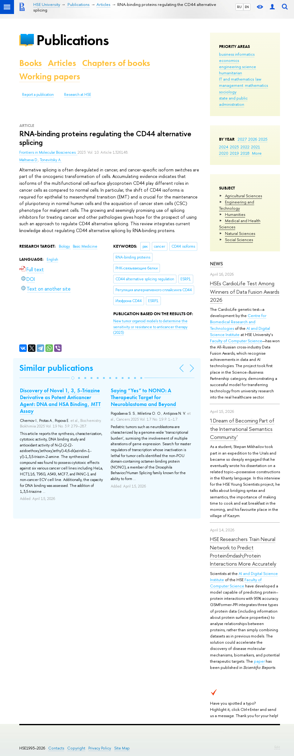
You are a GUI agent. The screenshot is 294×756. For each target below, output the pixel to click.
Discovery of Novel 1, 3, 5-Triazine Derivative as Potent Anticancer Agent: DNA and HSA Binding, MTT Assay (60, 400)
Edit (277, 747)
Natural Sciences (240, 233)
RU (239, 7)
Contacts (56, 748)
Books (30, 63)
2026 (252, 139)
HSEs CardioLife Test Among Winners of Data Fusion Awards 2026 (244, 291)
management (231, 85)
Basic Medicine (85, 246)
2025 (263, 139)
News (216, 263)
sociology (227, 92)
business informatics (236, 54)
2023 (234, 147)
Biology (65, 246)
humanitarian (230, 73)
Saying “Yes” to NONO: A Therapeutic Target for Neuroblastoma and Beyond (143, 397)
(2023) (150, 327)
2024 (223, 147)
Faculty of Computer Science (236, 340)
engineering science (237, 66)
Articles (62, 63)
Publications (72, 39)
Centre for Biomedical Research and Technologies (238, 322)
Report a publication (38, 94)
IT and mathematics (236, 79)
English (52, 259)
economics (229, 60)
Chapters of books (116, 63)
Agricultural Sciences (243, 195)
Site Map (122, 748)
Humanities (235, 214)
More (257, 153)
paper (259, 661)
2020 (223, 153)
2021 (255, 147)
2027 (242, 139)
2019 (234, 153)
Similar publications (56, 367)
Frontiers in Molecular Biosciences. (48, 152)
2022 (245, 147)
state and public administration (233, 101)
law (258, 79)
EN (247, 7)
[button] (73, 378)
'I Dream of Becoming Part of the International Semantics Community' (242, 429)
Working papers (49, 76)
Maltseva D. (28, 159)
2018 (245, 153)
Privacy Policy (99, 748)
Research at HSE (77, 94)
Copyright (76, 748)
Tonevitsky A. (51, 159)
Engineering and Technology (236, 205)
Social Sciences (239, 239)
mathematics (256, 85)
